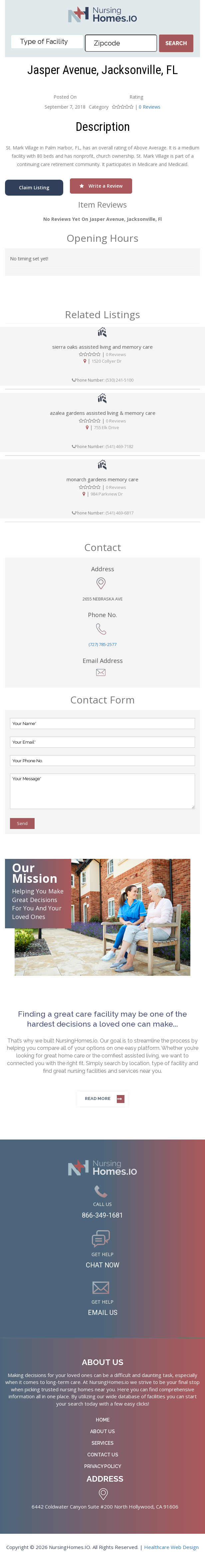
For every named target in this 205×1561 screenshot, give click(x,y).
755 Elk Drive (106, 427)
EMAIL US (102, 1313)
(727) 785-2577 (102, 644)
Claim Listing (34, 187)
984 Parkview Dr (107, 494)
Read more (97, 1098)
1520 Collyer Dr (106, 361)
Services (102, 1443)
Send (22, 824)
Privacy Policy (102, 1466)
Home (102, 1420)
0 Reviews (149, 107)
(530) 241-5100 (119, 380)
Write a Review (101, 186)
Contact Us (102, 1455)
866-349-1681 (102, 1216)
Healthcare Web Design (171, 1547)
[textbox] (49, 42)
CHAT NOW (103, 1266)
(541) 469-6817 (119, 513)
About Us (102, 1431)
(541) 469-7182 (119, 446)
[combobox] (47, 42)
